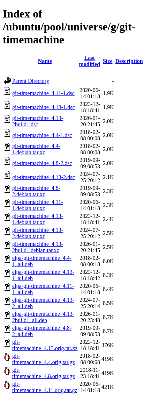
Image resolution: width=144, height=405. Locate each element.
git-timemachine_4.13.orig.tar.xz (45, 345)
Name (45, 61)
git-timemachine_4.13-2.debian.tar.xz (37, 233)
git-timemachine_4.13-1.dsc (43, 107)
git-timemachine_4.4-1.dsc (42, 135)
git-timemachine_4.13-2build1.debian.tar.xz (37, 247)
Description (129, 61)
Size (108, 61)
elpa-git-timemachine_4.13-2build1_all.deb (43, 317)
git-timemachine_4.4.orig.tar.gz (43, 359)
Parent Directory (30, 81)
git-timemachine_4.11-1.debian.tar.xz (37, 205)
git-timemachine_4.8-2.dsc (42, 163)
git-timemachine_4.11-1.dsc (43, 93)
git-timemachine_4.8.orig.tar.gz (43, 373)
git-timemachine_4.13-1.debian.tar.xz (37, 219)
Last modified (89, 61)
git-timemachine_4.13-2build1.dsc (37, 121)
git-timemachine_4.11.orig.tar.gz (44, 387)
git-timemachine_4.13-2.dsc (43, 177)
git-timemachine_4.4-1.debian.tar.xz (36, 149)
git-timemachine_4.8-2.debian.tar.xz (36, 191)
